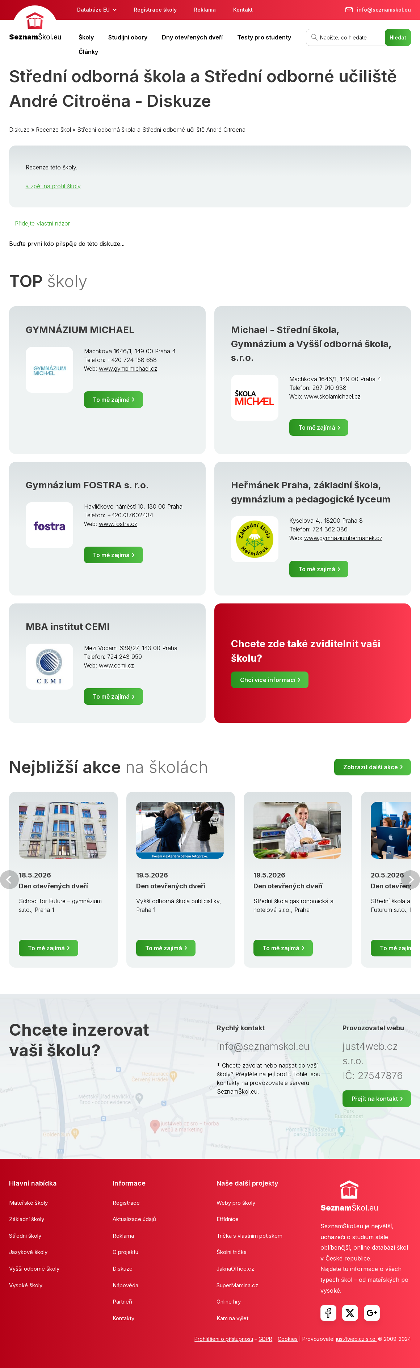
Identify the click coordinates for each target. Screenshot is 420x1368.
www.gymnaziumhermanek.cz (343, 538)
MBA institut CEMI (68, 626)
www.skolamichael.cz (332, 396)
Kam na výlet (232, 1318)
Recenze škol (53, 129)
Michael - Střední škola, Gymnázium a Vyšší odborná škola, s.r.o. (311, 343)
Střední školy (25, 1235)
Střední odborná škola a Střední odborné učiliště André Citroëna (161, 129)
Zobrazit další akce (370, 767)
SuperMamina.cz (237, 1285)
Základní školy (26, 1219)
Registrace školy (155, 10)
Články (88, 51)
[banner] (35, 24)
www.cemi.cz (116, 665)
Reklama (205, 10)
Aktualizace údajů (134, 1219)
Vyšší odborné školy (34, 1268)
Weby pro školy (236, 1202)
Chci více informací (267, 679)
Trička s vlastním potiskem (249, 1235)
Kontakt (243, 10)
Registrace (126, 1202)
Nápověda (125, 1285)
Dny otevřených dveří (192, 37)
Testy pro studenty (264, 37)
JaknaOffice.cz (235, 1268)
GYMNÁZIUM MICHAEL (80, 329)
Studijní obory (127, 37)
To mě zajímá (111, 399)
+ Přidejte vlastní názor (39, 223)
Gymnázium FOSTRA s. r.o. (87, 485)
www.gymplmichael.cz (128, 368)
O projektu (125, 1252)
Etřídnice (228, 1219)
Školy (86, 37)
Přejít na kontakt (375, 1098)
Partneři (122, 1301)
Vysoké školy (25, 1285)
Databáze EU (93, 10)
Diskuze (19, 129)
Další (410, 879)
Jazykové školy (28, 1252)
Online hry (229, 1301)
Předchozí (9, 879)
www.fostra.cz (118, 523)
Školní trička (232, 1252)
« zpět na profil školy (53, 186)
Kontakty (123, 1318)
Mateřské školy (28, 1202)
